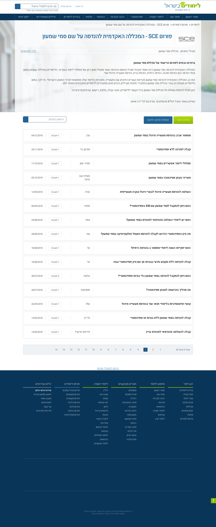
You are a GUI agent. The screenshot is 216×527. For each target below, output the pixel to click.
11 (86, 349)
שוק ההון (104, 394)
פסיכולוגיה (131, 439)
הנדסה (133, 423)
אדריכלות (132, 431)
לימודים (195, 25)
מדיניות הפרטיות (43, 410)
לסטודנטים (46, 402)
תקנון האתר (46, 398)
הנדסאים (161, 406)
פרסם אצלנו (65, 6)
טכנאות (104, 431)
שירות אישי (183, 120)
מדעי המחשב (130, 419)
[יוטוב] (112, 476)
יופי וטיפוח (103, 402)
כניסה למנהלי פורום (108, 368)
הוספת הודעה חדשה (158, 120)
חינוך (105, 406)
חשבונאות (131, 415)
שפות (105, 398)
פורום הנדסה (74, 410)
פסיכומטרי (137, 17)
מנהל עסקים (130, 394)
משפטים (132, 390)
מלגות (89, 17)
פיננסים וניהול (101, 410)
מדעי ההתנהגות (129, 402)
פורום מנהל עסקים (71, 390)
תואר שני (175, 17)
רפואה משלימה (101, 435)
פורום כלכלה (74, 402)
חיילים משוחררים (46, 17)
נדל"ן (105, 390)
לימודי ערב (160, 419)
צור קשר (47, 406)
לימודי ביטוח (102, 419)
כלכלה (133, 398)
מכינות (162, 402)
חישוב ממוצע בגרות (42, 394)
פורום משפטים (73, 394)
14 (63, 349)
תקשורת (132, 406)
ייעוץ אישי (23, 17)
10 (93, 349)
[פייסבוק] (105, 476)
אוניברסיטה (187, 402)
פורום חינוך (74, 406)
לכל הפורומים (28, 51)
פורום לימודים (180, 25)
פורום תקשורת (73, 398)
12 (78, 349)
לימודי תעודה (156, 17)
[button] (108, 136)
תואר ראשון (192, 17)
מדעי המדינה (130, 427)
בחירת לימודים (72, 17)
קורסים (161, 415)
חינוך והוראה (130, 410)
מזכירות (104, 423)
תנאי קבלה (188, 394)
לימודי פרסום (102, 427)
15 (56, 349)
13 (71, 349)
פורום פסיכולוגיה (72, 415)
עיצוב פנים (131, 435)
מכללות (189, 406)
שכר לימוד (188, 398)
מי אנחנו (79, 6)
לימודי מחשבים (101, 443)
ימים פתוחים (187, 410)
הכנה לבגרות (117, 17)
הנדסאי (101, 17)
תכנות (105, 415)
